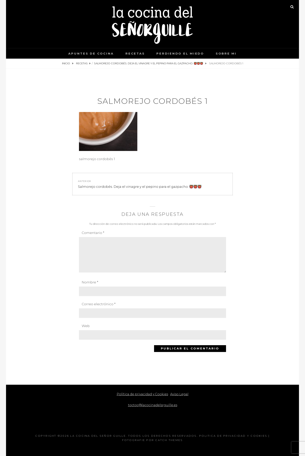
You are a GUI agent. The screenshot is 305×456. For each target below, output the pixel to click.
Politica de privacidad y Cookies (233, 435)
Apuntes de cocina (91, 53)
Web (86, 326)
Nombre (90, 282)
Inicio (66, 63)
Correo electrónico (99, 304)
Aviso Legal (180, 394)
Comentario (93, 233)
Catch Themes (169, 440)
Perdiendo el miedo (180, 53)
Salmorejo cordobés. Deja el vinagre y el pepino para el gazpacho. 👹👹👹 (149, 63)
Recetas (135, 53)
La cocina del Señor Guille (98, 435)
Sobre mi (226, 53)
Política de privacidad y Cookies (142, 394)
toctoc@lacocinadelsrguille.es (152, 405)
